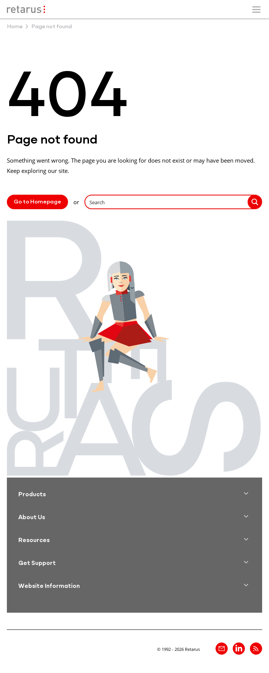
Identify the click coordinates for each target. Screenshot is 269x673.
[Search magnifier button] (255, 202)
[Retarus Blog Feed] (256, 648)
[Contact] (222, 648)
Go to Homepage (37, 202)
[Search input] (166, 202)
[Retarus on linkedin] (239, 648)
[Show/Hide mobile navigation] (256, 9)
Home (15, 27)
